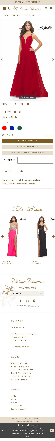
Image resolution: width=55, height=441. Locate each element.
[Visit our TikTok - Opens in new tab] (34, 304)
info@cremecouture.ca (21, 350)
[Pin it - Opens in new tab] (22, 104)
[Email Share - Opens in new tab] (28, 104)
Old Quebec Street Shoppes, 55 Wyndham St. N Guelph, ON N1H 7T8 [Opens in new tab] (24, 340)
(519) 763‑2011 (17, 330)
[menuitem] (4, 8)
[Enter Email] (27, 296)
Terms (24, 421)
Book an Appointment (28, 148)
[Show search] (46, 8)
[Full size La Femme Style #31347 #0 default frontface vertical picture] (27, 60)
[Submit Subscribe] (40, 296)
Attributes (9, 162)
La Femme (16, 15)
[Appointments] (27, 2)
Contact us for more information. (21, 186)
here (27, 439)
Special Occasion (19, 412)
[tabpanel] (27, 60)
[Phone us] (9, 8)
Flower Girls (16, 409)
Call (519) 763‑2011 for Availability (28, 155)
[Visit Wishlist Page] (51, 8)
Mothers (15, 406)
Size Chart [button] (48, 135)
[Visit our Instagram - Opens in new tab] (27, 304)
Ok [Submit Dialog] (52, 433)
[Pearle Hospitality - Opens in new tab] (21, 309)
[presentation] (13, 239)
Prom (13, 402)
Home (5, 15)
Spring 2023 (29, 15)
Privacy (16, 421)
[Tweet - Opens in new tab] (15, 104)
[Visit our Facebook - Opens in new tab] (20, 304)
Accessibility (36, 421)
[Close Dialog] (2, 433)
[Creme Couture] (27, 8)
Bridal (13, 399)
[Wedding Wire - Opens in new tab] (33, 309)
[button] (4, 8)
